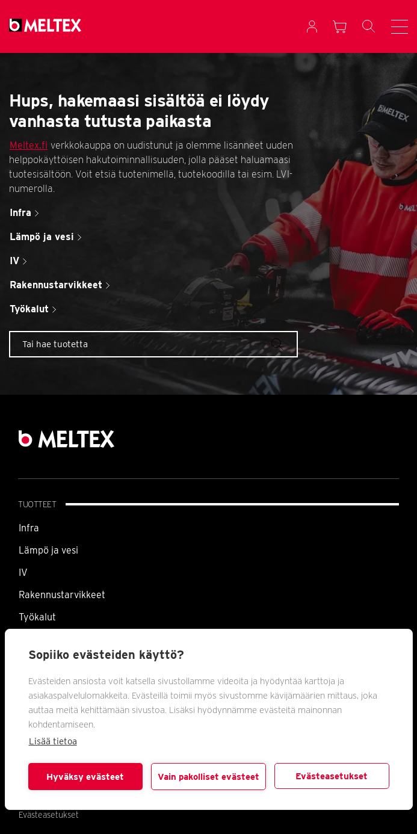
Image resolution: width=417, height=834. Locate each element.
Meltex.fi (29, 145)
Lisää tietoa (53, 741)
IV (23, 572)
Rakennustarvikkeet (62, 595)
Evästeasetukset (331, 776)
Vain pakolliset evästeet (208, 776)
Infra (29, 528)
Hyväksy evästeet (85, 776)
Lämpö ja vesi (48, 550)
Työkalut (37, 617)
